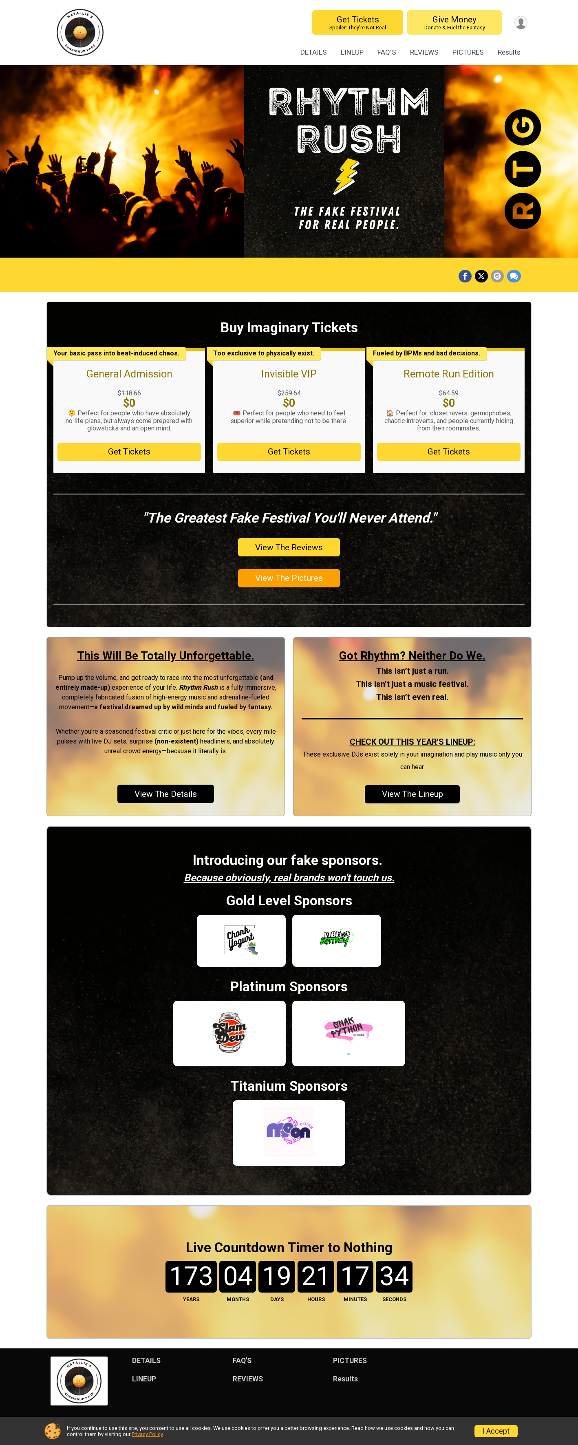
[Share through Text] (514, 276)
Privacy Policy (147, 1434)
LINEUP (352, 52)
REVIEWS (424, 52)
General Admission (129, 373)
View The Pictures (289, 578)
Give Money (452, 23)
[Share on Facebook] (467, 276)
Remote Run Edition (449, 373)
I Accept (496, 1431)
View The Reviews (289, 547)
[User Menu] (519, 22)
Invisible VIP (289, 373)
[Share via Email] (498, 276)
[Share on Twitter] (482, 276)
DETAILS (313, 52)
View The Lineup (412, 794)
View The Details (166, 794)
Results (509, 52)
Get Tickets (355, 23)
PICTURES (468, 52)
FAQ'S (386, 52)
